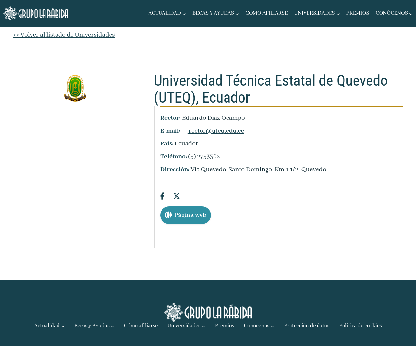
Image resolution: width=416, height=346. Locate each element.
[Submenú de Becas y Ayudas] (237, 13)
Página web (185, 215)
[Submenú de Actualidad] (184, 13)
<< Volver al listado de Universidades (64, 35)
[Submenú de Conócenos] (411, 13)
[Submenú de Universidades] (338, 13)
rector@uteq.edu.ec (213, 131)
